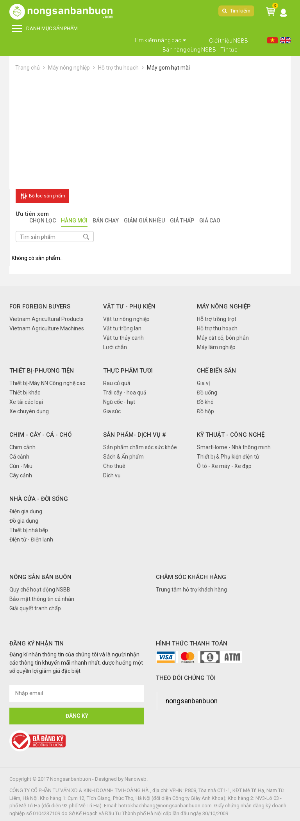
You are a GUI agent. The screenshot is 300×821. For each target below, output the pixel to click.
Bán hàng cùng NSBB (189, 50)
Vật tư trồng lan (122, 328)
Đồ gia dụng (23, 521)
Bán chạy (106, 221)
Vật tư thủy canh (123, 338)
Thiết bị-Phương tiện (41, 370)
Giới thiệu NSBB (228, 41)
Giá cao (209, 221)
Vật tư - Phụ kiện (129, 306)
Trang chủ (27, 68)
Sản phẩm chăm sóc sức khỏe (140, 447)
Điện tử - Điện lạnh (31, 539)
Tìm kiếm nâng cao (160, 40)
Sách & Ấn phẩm (123, 457)
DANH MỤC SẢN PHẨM (44, 28)
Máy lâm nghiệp (216, 347)
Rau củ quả (116, 383)
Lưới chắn (115, 347)
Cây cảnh (20, 475)
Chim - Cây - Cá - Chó (40, 434)
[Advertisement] (150, 130)
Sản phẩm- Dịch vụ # (134, 434)
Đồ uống (207, 392)
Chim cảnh (22, 447)
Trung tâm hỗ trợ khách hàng (191, 589)
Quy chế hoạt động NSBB (39, 589)
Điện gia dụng (25, 511)
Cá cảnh (19, 457)
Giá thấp (182, 221)
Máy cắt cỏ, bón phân (223, 338)
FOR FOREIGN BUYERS (39, 306)
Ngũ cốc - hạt (119, 402)
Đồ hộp (205, 411)
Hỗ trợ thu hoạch (118, 68)
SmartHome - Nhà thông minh (234, 447)
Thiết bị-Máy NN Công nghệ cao (47, 383)
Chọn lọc (42, 221)
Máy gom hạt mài (168, 68)
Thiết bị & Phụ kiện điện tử (228, 457)
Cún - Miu (20, 466)
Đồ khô (205, 402)
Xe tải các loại (26, 402)
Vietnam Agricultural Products (46, 319)
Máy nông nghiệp (69, 68)
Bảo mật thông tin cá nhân (41, 599)
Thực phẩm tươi (128, 370)
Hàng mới (74, 221)
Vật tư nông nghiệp (126, 319)
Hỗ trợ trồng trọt (216, 319)
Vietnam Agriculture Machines (46, 328)
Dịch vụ (112, 475)
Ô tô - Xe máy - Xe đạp (224, 466)
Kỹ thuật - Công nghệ (230, 434)
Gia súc (112, 411)
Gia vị (203, 383)
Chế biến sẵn (216, 370)
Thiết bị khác (24, 392)
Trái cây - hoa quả (124, 392)
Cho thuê (114, 466)
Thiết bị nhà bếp (28, 530)
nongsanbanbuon (192, 701)
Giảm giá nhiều (144, 221)
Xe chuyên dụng (29, 411)
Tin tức (229, 50)
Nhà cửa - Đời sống (38, 498)
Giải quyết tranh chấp (35, 608)
